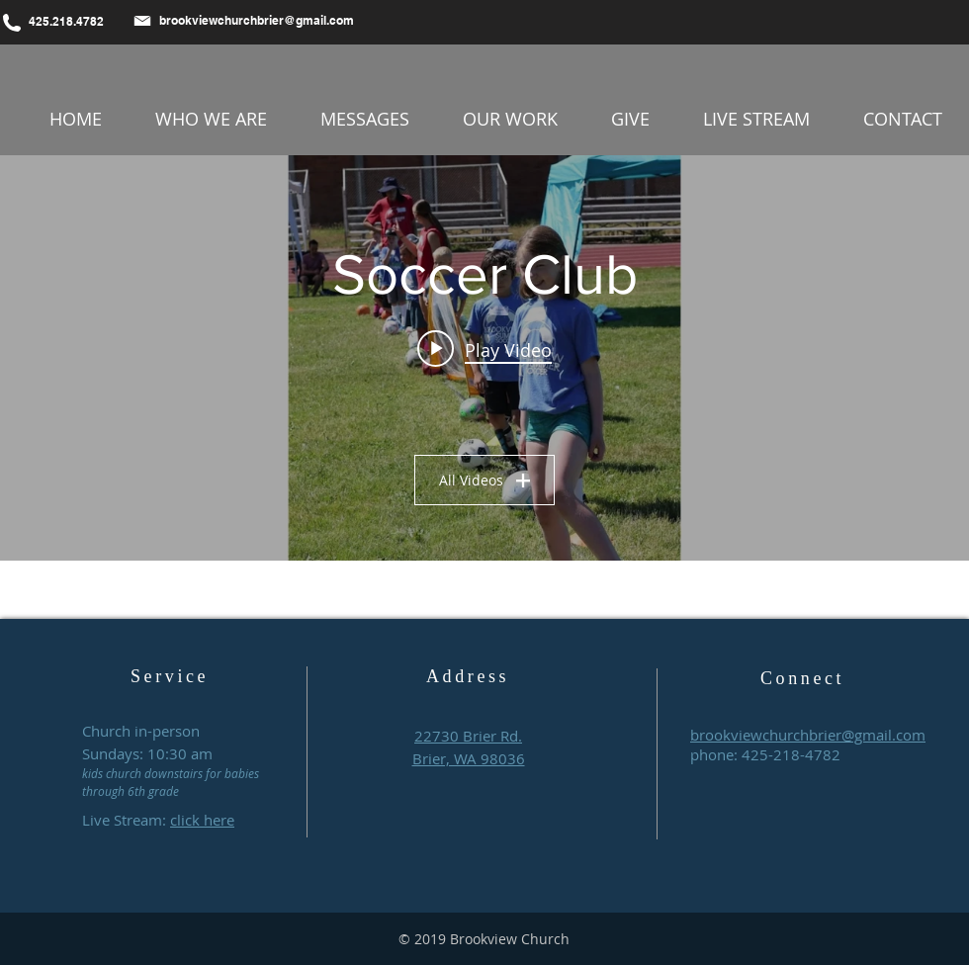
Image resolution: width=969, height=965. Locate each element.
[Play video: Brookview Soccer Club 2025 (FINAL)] (484, 349)
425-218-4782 (791, 754)
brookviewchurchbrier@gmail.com (256, 20)
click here (202, 820)
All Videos (484, 480)
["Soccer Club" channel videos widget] (484, 358)
